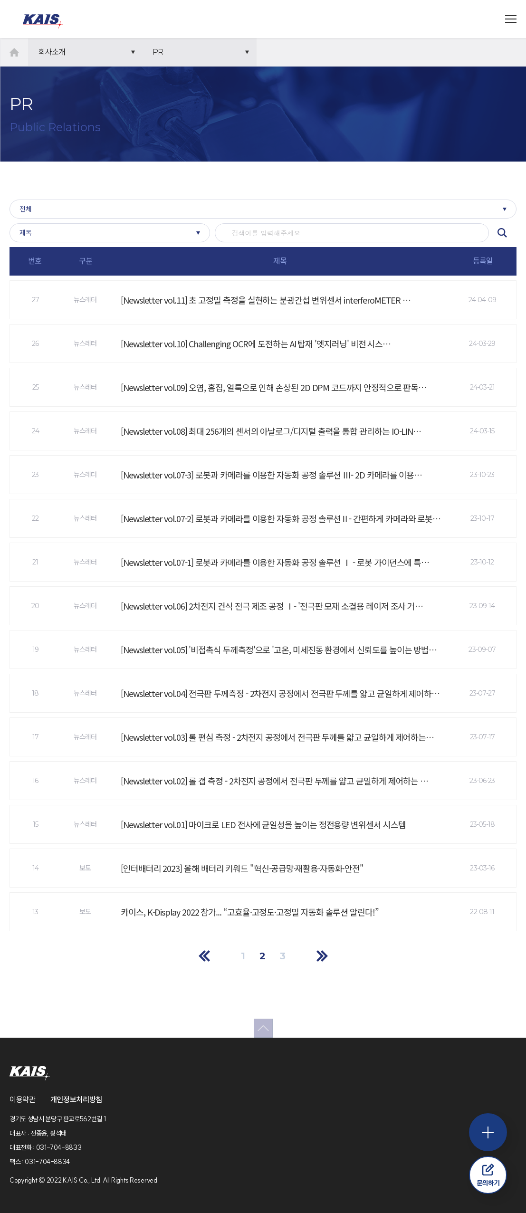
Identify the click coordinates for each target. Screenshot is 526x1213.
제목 (25, 233)
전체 (25, 209)
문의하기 (488, 1175)
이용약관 (23, 1099)
